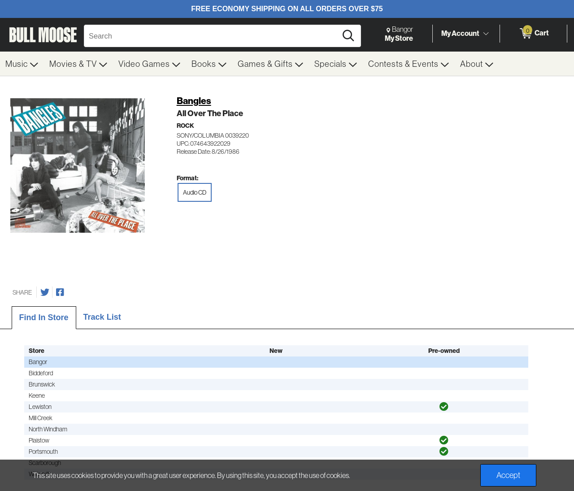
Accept (508, 475)
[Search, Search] (211, 36)
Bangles (194, 101)
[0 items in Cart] (533, 33)
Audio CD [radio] (194, 192)
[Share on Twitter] (44, 292)
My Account (460, 33)
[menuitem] (22, 64)
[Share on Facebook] (60, 292)
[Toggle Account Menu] (485, 33)
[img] (443, 406)
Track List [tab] (102, 317)
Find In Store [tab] (44, 317)
